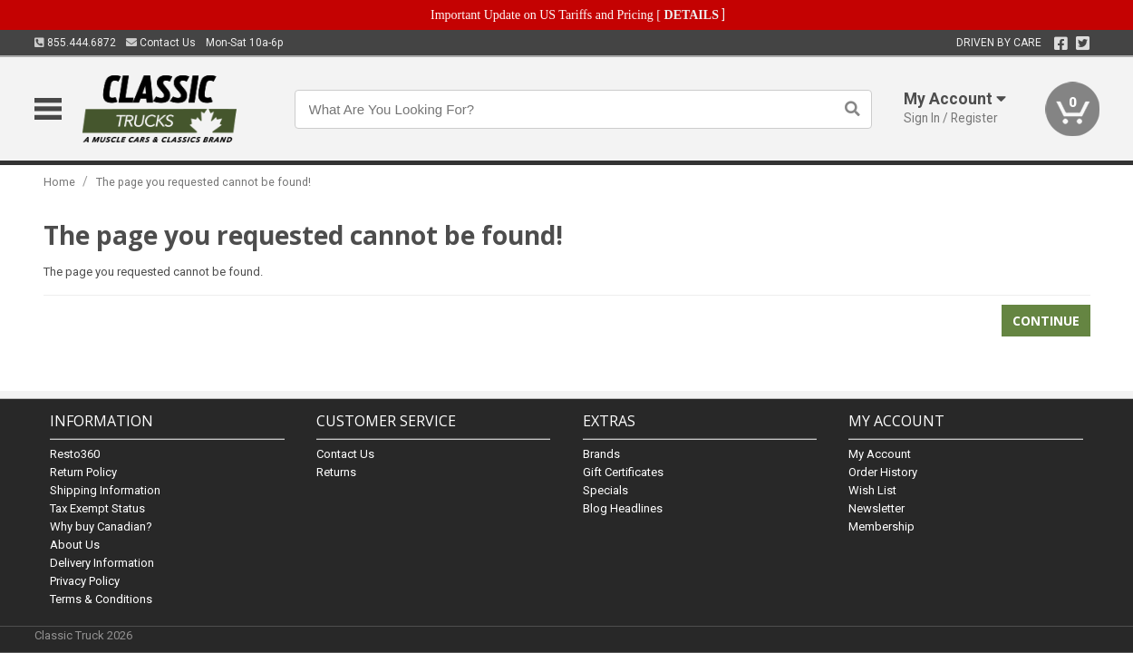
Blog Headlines (623, 508)
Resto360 (75, 454)
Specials (605, 490)
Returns (336, 472)
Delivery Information (102, 563)
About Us (75, 544)
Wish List (872, 490)
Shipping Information (105, 490)
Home (59, 182)
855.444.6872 (75, 42)
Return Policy (83, 472)
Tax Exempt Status (97, 508)
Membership (881, 526)
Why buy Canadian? (101, 526)
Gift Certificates (623, 472)
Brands (601, 454)
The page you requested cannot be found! (203, 182)
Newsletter (876, 508)
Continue (1046, 320)
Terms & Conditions (101, 599)
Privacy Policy (85, 581)
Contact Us (161, 42)
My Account (879, 454)
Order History (882, 472)
